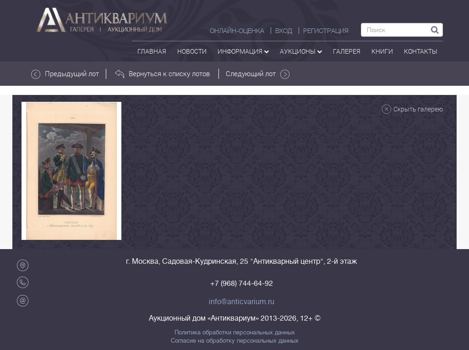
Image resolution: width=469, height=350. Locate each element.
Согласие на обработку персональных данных (235, 341)
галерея (346, 51)
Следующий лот (257, 74)
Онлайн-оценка (237, 30)
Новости (192, 51)
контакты (420, 51)
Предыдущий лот (65, 74)
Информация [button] (243, 51)
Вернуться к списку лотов (162, 74)
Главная (151, 51)
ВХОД (283, 30)
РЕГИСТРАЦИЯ (326, 30)
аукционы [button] (301, 51)
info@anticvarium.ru (241, 302)
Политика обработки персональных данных (235, 332)
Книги (382, 51)
